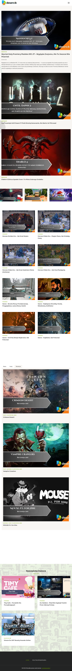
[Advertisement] (36, 355)
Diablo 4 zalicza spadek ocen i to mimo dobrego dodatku (22, 179)
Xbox (15, 415)
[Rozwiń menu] (68, 2)
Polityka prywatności (39, 660)
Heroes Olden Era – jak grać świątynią (51, 270)
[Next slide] (70, 195)
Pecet (4, 415)
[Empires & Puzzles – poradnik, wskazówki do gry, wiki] (60, 195)
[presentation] (36, 30)
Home (27, 660)
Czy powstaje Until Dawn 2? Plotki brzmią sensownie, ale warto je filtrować (28, 123)
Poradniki (4, 234)
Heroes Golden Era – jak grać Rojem (15, 236)
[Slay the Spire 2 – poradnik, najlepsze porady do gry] (11, 195)
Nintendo (9, 469)
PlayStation (10, 415)
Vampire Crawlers (9, 471)
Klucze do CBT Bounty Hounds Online (17, 640)
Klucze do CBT (7, 638)
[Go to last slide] (2, 195)
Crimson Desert (8, 417)
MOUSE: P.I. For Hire (10, 525)
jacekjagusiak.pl (46, 668)
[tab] (5, 366)
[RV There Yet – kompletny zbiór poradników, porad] (36, 195)
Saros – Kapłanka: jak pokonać (49, 338)
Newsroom (4, 51)
